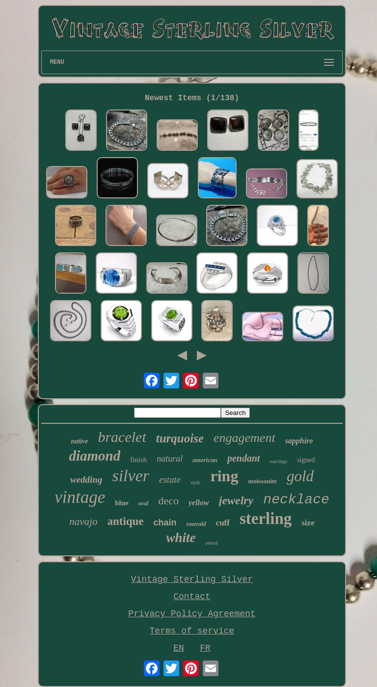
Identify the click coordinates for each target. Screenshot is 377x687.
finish (138, 460)
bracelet (122, 437)
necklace (296, 499)
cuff (223, 522)
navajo (83, 521)
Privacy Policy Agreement (191, 614)
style (195, 482)
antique (125, 521)
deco (168, 501)
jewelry (236, 500)
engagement (244, 438)
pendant (243, 458)
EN (178, 648)
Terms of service (192, 631)
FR (205, 648)
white (180, 537)
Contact (192, 597)
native (79, 441)
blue (122, 503)
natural (170, 459)
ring (224, 476)
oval (143, 503)
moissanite (262, 481)
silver (130, 476)
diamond (94, 456)
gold (300, 476)
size (307, 522)
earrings (278, 461)
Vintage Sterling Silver (192, 579)
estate (170, 479)
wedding (86, 479)
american (204, 460)
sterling (266, 518)
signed (306, 460)
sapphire (299, 441)
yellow (198, 502)
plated (212, 543)
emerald (196, 524)
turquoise (180, 438)
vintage (79, 497)
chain (165, 522)
